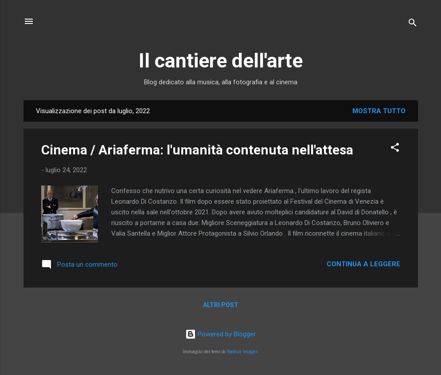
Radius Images (242, 352)
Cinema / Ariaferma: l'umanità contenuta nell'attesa (197, 150)
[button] (395, 149)
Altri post (220, 304)
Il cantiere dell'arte (221, 60)
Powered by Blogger (220, 334)
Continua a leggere (363, 264)
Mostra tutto (379, 111)
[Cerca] (412, 24)
